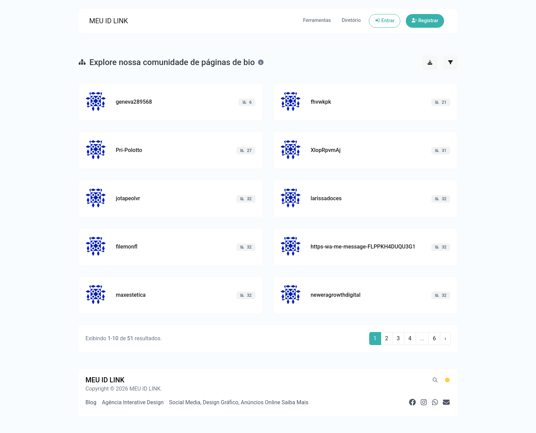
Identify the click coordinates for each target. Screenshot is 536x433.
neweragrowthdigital (336, 295)
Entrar (384, 21)
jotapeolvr (128, 198)
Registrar (425, 21)
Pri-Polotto (129, 150)
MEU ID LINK (108, 21)
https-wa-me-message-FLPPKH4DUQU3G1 (363, 246)
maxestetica (131, 295)
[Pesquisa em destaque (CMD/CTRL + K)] (435, 380)
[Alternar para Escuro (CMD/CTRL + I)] (447, 380)
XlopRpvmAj (326, 150)
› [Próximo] (445, 338)
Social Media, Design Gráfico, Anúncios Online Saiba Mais (239, 402)
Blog (90, 402)
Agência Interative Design (133, 402)
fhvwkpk (321, 102)
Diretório (351, 20)
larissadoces (326, 198)
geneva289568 (134, 102)
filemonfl (126, 246)
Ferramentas (317, 20)
